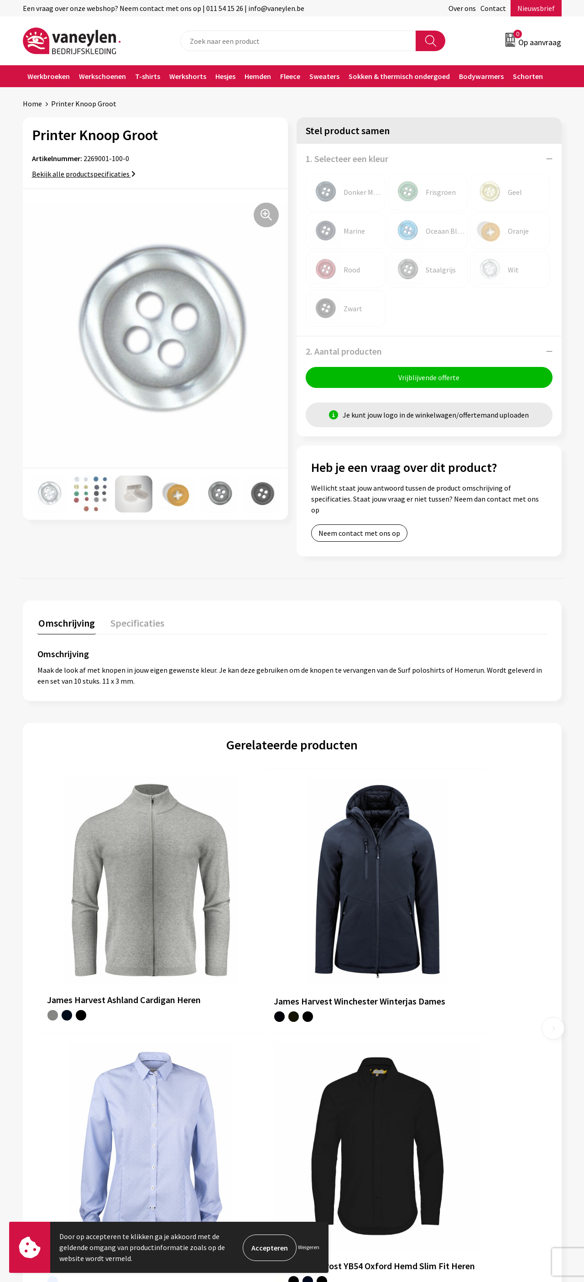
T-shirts (147, 76)
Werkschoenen (102, 76)
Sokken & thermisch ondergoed (399, 76)
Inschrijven (526, 1193)
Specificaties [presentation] (135, 623)
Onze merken (191, 1054)
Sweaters (324, 76)
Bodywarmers (481, 76)
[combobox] (298, 41)
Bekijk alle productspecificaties (84, 173)
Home (32, 103)
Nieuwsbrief (536, 8)
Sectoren (184, 1068)
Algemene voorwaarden (474, 1040)
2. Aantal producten (344, 351)
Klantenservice (326, 1040)
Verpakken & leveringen (340, 1068)
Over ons (462, 8)
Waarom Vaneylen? (199, 1082)
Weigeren (308, 1247)
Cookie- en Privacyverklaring (481, 1054)
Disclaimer (453, 1068)
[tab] (65, 625)
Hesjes (225, 76)
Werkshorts (187, 76)
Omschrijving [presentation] (65, 623)
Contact (493, 8)
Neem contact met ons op (359, 534)
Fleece (290, 76)
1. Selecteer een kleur (347, 158)
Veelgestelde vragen (201, 1110)
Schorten (528, 76)
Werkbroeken (48, 76)
